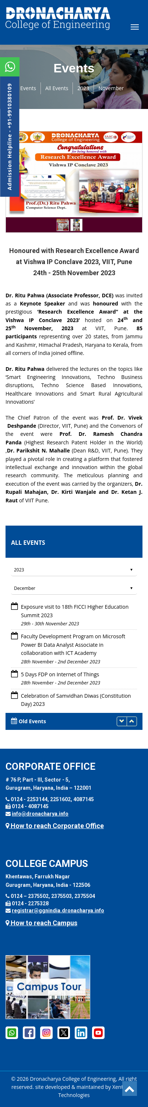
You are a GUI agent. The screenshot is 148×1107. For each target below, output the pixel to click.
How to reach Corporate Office (55, 826)
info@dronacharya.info (40, 814)
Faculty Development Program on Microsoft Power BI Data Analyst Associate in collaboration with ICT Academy (73, 644)
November (111, 88)
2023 (83, 88)
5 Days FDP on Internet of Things (60, 674)
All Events (56, 88)
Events (28, 88)
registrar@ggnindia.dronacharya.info (58, 910)
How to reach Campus (41, 923)
